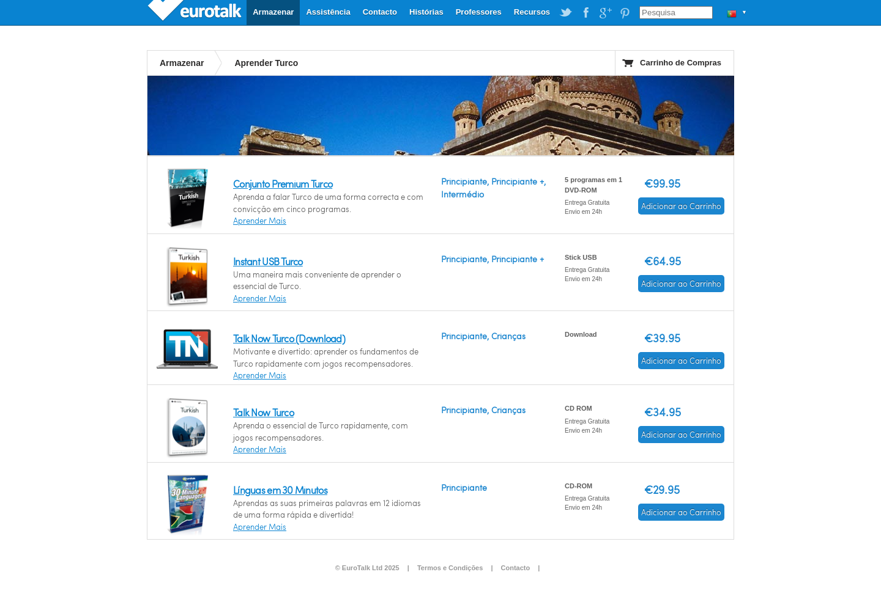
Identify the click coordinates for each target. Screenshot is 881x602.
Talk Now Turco (263, 412)
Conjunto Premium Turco (282, 183)
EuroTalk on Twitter (566, 13)
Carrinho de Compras (680, 62)
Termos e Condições (450, 567)
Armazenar (273, 12)
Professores (479, 12)
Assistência (328, 12)
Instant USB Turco (268, 261)
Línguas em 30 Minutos (280, 489)
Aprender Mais (259, 220)
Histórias (426, 12)
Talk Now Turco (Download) (289, 338)
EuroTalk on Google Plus (605, 13)
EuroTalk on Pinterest (624, 13)
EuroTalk (196, 12)
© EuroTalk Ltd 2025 (367, 567)
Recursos (532, 12)
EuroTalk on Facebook (585, 13)
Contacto (380, 12)
